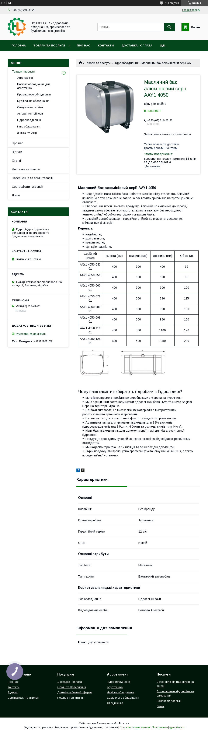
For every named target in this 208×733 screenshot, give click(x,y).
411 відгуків (172, 2)
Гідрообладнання (126, 63)
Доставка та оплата (26, 169)
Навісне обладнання (120, 692)
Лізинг (16, 195)
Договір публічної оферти (74, 692)
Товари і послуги (23, 71)
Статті (16, 160)
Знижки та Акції (27, 132)
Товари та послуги (49, 45)
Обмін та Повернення (71, 687)
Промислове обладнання (34, 94)
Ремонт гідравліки (169, 700)
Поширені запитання (70, 697)
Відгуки (17, 152)
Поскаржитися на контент (135, 727)
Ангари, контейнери (30, 113)
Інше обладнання (28, 126)
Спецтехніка (115, 703)
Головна (18, 45)
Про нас (83, 45)
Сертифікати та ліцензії (23, 697)
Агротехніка (25, 77)
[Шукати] (169, 27)
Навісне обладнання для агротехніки (33, 86)
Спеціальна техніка (30, 107)
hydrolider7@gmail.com (31, 333)
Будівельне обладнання (33, 100)
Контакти (106, 45)
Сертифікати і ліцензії (27, 186)
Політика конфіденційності (168, 727)
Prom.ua (124, 723)
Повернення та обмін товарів (32, 178)
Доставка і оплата (136, 45)
